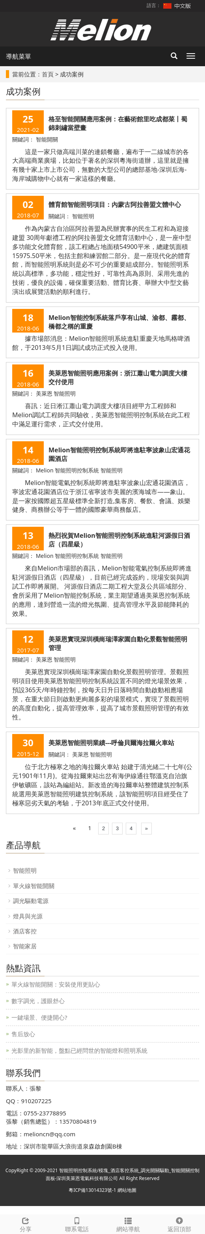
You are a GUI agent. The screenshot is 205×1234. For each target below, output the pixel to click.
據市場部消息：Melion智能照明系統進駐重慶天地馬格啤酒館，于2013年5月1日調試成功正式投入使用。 (101, 343)
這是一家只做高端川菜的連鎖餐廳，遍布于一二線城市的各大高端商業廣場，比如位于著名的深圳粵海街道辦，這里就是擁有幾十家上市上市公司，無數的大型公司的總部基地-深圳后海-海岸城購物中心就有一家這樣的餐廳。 (100, 165)
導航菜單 (18, 56)
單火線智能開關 (33, 886)
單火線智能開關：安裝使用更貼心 (55, 984)
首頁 (48, 74)
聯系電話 (76, 1224)
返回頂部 (179, 1224)
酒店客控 (25, 931)
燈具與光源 (28, 916)
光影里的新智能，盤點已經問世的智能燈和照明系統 (79, 1050)
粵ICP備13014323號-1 (92, 1190)
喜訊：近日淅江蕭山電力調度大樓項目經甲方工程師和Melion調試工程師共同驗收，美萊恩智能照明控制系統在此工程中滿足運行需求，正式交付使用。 (101, 414)
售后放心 (23, 1034)
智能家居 (25, 946)
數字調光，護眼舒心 (38, 1001)
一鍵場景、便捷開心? (39, 1017)
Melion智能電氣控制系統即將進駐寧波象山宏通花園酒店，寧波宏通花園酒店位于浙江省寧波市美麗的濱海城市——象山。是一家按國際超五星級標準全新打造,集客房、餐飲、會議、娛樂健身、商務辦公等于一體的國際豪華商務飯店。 (101, 496)
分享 (25, 1224)
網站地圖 (126, 1190)
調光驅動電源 (30, 901)
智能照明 (25, 870)
